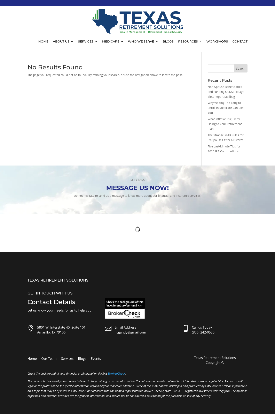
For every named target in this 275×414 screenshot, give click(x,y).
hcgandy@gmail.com (130, 332)
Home (43, 41)
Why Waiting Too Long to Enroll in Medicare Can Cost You (226, 108)
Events (96, 359)
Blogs (168, 41)
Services (85, 41)
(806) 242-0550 (203, 332)
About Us (61, 41)
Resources (188, 41)
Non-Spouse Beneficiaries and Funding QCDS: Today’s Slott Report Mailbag (226, 92)
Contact (240, 41)
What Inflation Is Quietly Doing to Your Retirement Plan (225, 124)
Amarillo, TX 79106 (51, 332)
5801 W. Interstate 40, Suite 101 (61, 327)
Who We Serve (141, 41)
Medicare (110, 41)
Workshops (217, 41)
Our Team (48, 359)
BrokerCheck (116, 373)
